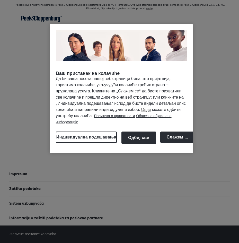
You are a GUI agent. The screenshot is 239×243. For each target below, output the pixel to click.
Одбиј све (138, 138)
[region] (121, 88)
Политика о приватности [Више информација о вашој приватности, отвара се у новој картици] (114, 116)
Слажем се (178, 137)
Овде (146, 110)
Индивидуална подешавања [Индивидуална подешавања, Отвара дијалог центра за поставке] (86, 137)
